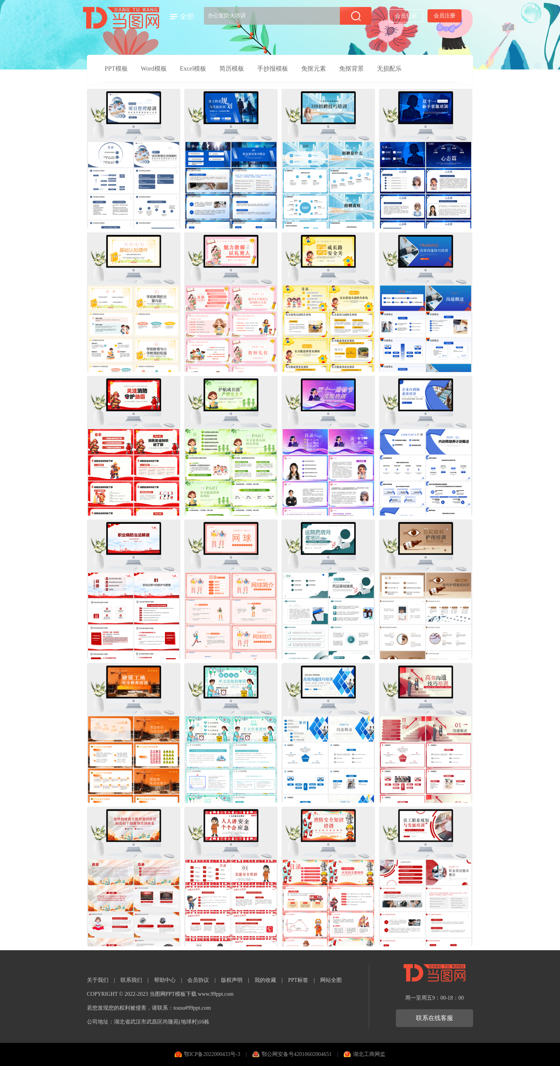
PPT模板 (116, 68)
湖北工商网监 (369, 1054)
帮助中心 (165, 980)
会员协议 (198, 980)
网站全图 (331, 980)
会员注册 (444, 16)
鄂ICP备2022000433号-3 (212, 1054)
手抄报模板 (272, 68)
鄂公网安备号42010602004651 (296, 1054)
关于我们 (98, 980)
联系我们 (131, 980)
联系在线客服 (434, 1018)
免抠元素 (313, 68)
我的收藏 (265, 980)
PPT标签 (298, 980)
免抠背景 (351, 68)
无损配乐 (389, 68)
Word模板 (154, 68)
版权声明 (232, 980)
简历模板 (231, 68)
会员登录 (406, 16)
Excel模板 (193, 68)
